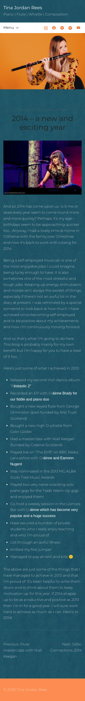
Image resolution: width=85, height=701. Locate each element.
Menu (8, 27)
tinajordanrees (56, 110)
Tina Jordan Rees (22, 7)
